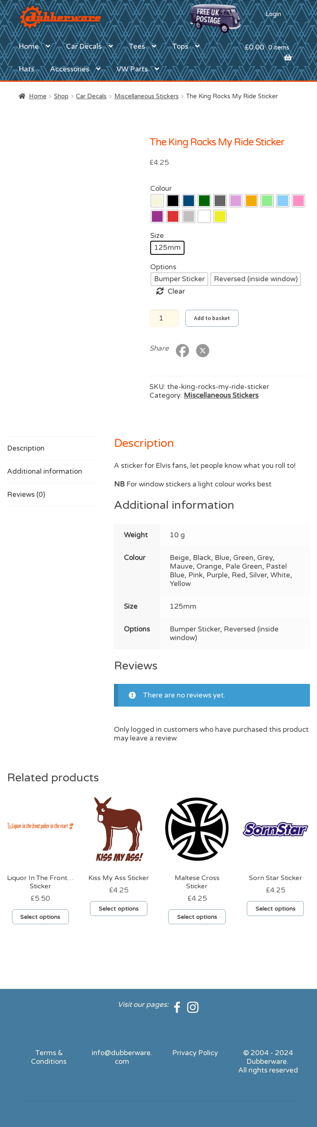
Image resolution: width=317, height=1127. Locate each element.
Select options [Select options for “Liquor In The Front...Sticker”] (40, 917)
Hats (26, 69)
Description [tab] (26, 448)
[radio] (157, 201)
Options (163, 267)
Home (29, 46)
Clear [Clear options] (176, 291)
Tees (137, 46)
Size (157, 235)
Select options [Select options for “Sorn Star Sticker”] (275, 908)
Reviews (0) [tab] (26, 494)
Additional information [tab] (44, 471)
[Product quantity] (164, 318)
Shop (61, 96)
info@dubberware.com (122, 1057)
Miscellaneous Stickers (146, 96)
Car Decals (84, 46)
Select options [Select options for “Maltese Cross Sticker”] (197, 917)
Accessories (69, 69)
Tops (180, 46)
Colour (161, 188)
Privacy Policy (195, 1053)
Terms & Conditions (48, 1057)
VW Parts (132, 69)
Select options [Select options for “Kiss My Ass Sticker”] (119, 908)
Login (273, 14)
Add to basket (212, 318)
